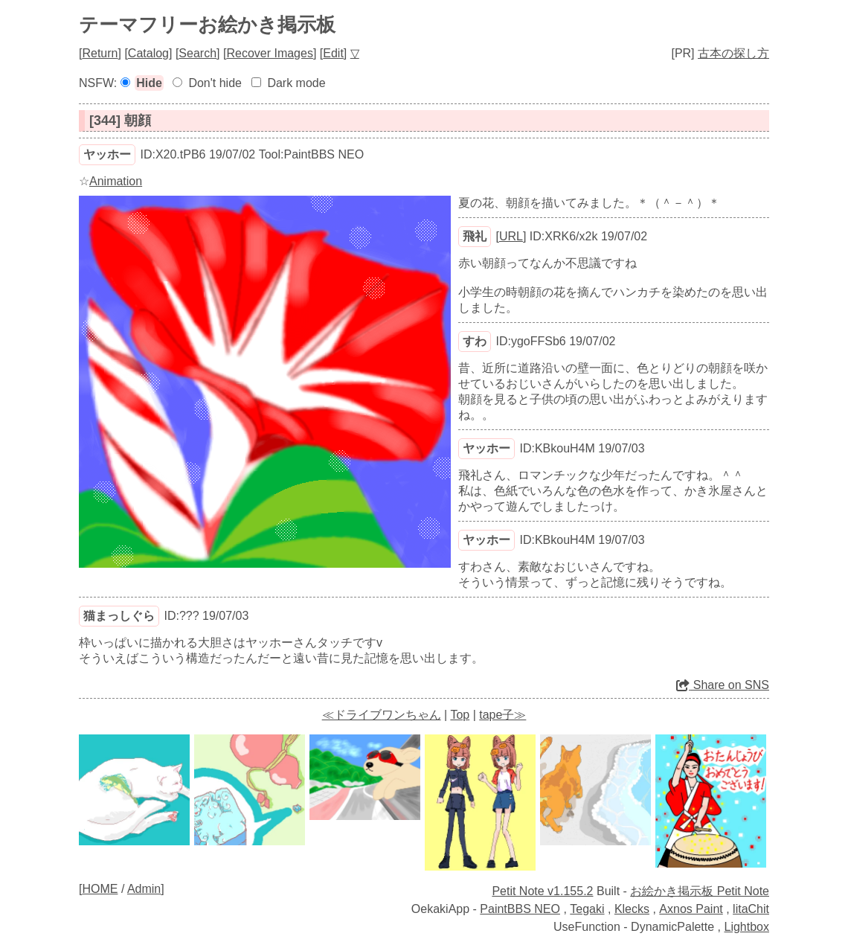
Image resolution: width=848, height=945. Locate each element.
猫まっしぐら (119, 615)
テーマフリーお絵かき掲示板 (207, 24)
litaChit (751, 909)
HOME (100, 888)
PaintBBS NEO (520, 909)
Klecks (631, 909)
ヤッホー (107, 154)
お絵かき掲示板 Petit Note (699, 891)
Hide (149, 83)
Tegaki (587, 909)
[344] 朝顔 (120, 120)
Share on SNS (722, 685)
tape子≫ (502, 714)
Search (197, 53)
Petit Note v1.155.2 (542, 891)
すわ (474, 341)
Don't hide (215, 83)
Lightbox (747, 926)
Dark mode (296, 83)
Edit (333, 53)
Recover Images (269, 53)
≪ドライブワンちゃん (381, 714)
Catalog (148, 53)
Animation (115, 181)
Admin (144, 888)
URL (511, 236)
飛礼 (474, 236)
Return (100, 53)
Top (459, 714)
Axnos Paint (690, 909)
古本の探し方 (733, 53)
